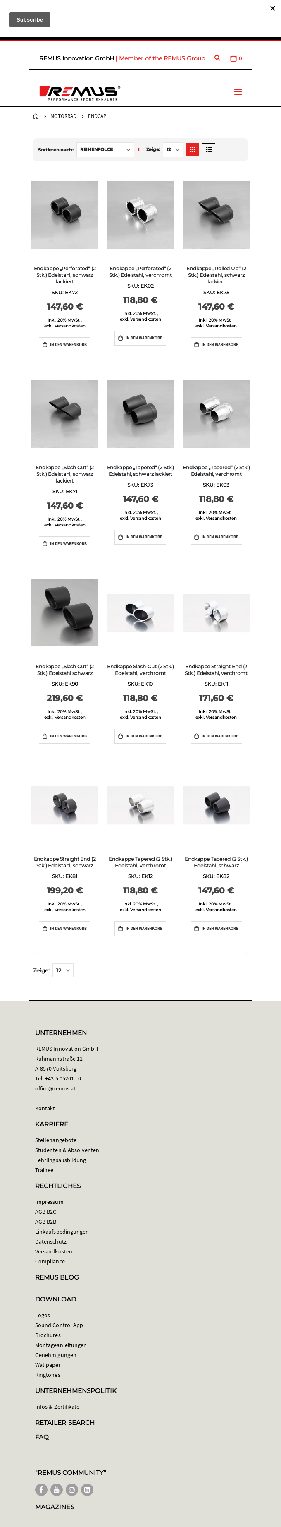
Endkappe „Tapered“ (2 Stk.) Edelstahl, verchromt (216, 470)
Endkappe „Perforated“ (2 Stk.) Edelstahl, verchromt (140, 271)
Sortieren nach (55, 150)
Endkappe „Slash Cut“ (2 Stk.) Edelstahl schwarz (65, 669)
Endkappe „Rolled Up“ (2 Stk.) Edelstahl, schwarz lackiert (216, 275)
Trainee (44, 1170)
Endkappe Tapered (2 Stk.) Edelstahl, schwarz (216, 862)
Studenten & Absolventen (67, 1150)
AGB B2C (45, 1211)
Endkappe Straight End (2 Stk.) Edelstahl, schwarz (65, 862)
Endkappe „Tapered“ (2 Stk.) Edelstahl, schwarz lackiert (140, 470)
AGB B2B (45, 1221)
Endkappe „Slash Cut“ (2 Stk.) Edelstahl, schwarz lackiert (65, 474)
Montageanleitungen (61, 1345)
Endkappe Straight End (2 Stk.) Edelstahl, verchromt (216, 669)
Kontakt (45, 1108)
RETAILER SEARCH (65, 1422)
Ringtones (47, 1374)
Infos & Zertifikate (57, 1406)
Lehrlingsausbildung (60, 1160)
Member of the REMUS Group (162, 58)
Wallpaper (48, 1365)
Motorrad (63, 116)
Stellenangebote (55, 1140)
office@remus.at (55, 1088)
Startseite (36, 116)
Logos (42, 1315)
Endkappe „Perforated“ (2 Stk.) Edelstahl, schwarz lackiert (65, 275)
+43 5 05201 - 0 (63, 1078)
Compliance (50, 1261)
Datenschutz (51, 1241)
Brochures (48, 1335)
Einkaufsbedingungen (62, 1231)
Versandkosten (70, 326)
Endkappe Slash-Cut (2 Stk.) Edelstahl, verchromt (140, 669)
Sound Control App (59, 1325)
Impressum (49, 1201)
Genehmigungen (55, 1355)
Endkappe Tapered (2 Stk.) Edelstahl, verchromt (140, 862)
